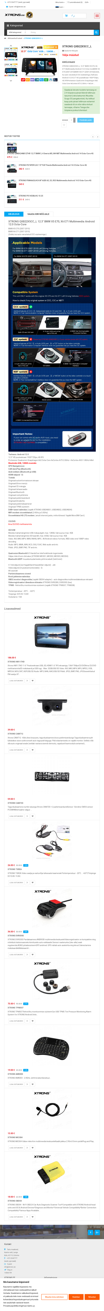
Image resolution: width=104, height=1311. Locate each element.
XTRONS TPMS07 (15, 1008)
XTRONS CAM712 (15, 734)
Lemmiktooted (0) (74, 2)
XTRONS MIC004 (15, 1137)
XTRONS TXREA (15, 869)
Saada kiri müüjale (70, 51)
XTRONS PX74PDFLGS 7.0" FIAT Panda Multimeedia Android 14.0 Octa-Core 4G (53, 165)
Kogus (65, 120)
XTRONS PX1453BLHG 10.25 (31, 196)
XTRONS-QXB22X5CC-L (33, 38)
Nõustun (92, 1297)
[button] (52, 25)
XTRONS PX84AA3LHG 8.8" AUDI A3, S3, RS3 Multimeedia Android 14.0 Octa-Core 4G (55, 180)
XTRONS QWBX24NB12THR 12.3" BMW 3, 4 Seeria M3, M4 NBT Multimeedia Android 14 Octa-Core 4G (50, 153)
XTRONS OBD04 (15, 1201)
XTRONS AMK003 (15, 1074)
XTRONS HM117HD (16, 662)
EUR (87, 2)
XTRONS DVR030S (16, 936)
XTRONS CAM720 (15, 803)
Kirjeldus (13, 214)
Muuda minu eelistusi (54, 1297)
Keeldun (76, 1297)
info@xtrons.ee (10, 1267)
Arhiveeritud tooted (15, 38)
